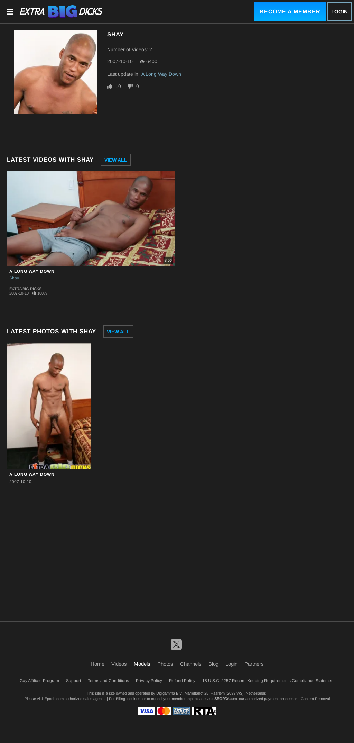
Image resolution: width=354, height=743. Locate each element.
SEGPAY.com (225, 699)
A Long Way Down (161, 74)
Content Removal (315, 699)
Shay (14, 277)
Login (339, 12)
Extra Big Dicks (25, 289)
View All (115, 160)
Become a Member (290, 12)
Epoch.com (54, 699)
